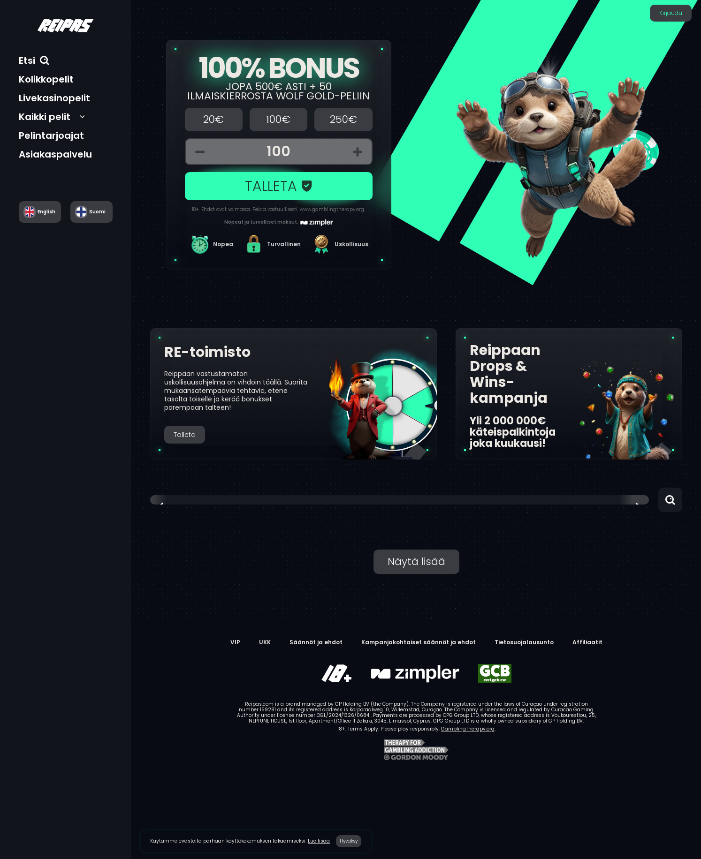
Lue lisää (319, 840)
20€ (213, 119)
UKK (265, 642)
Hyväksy (349, 840)
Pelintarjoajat (51, 135)
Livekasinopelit (54, 98)
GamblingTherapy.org (468, 728)
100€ (278, 119)
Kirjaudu (670, 13)
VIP (235, 642)
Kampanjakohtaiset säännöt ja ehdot (418, 642)
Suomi (97, 211)
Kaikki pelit (44, 116)
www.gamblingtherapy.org (332, 209)
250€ (343, 119)
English (46, 211)
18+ (195, 209)
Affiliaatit (587, 642)
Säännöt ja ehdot (316, 642)
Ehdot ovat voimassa (225, 209)
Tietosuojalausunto (524, 642)
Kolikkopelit (46, 79)
